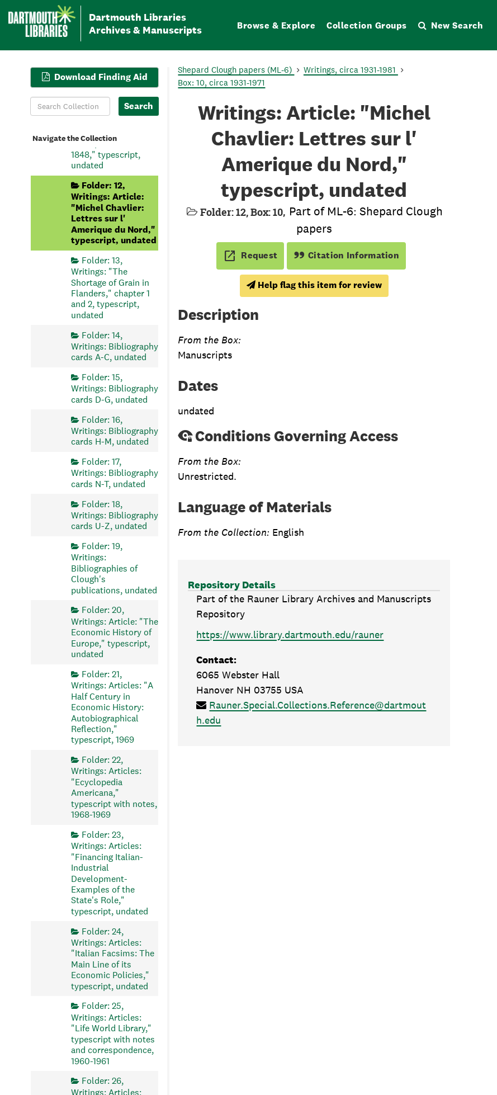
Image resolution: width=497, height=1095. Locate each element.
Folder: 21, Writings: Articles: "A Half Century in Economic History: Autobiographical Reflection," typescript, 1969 (112, 706)
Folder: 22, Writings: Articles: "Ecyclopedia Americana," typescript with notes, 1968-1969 (114, 787)
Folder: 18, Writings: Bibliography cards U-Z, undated (114, 515)
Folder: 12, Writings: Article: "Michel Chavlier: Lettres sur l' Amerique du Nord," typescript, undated (114, 212)
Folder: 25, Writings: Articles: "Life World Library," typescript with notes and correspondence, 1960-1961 (113, 1033)
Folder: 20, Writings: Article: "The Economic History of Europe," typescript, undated (114, 632)
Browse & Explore (276, 25)
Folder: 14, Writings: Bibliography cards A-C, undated (114, 346)
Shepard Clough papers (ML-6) (236, 69)
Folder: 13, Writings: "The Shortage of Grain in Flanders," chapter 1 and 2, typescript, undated (110, 287)
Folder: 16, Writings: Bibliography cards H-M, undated (114, 430)
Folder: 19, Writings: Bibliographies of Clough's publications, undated (114, 568)
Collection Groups (366, 25)
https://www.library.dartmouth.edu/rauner (290, 634)
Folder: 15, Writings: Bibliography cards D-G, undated (114, 388)
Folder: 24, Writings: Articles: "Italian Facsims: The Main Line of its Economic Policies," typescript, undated (112, 958)
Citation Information (346, 255)
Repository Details (232, 584)
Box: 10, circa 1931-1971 (221, 82)
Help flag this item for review (314, 285)
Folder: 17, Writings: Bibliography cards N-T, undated (114, 473)
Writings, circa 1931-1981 (351, 69)
